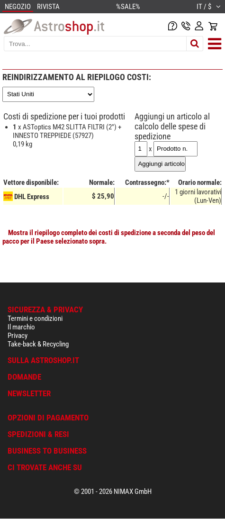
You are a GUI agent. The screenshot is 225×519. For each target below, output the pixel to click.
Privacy (17, 335)
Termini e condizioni (35, 318)
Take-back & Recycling (38, 344)
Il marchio (21, 327)
